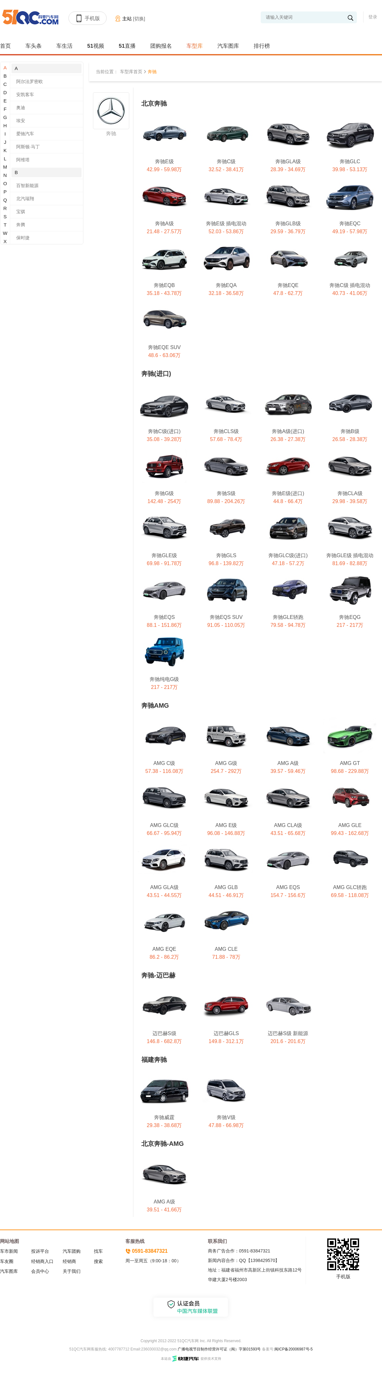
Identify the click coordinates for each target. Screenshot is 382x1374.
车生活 (64, 46)
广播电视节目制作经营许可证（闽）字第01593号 (219, 1349)
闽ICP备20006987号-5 (293, 1349)
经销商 (69, 1261)
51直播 (127, 46)
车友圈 (6, 1261)
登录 (372, 16)
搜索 (98, 1261)
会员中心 (40, 1271)
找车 (98, 1251)
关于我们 (72, 1271)
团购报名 (161, 46)
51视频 (95, 46)
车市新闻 (9, 1251)
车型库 (195, 46)
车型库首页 (131, 71)
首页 (5, 46)
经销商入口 (42, 1261)
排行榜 (262, 46)
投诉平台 (40, 1251)
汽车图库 (228, 46)
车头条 (33, 46)
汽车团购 (72, 1251)
